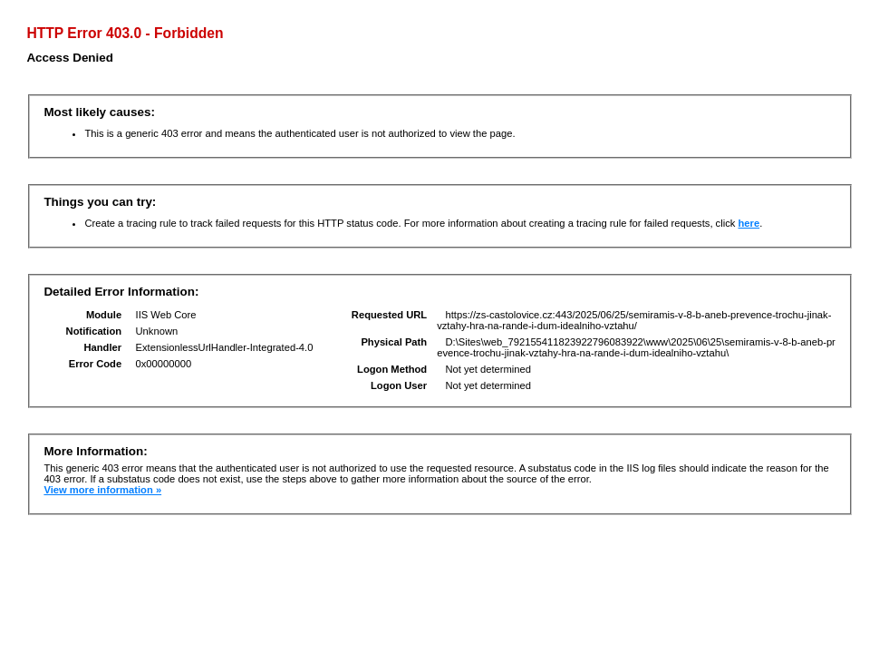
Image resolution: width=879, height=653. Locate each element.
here (748, 223)
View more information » (102, 489)
